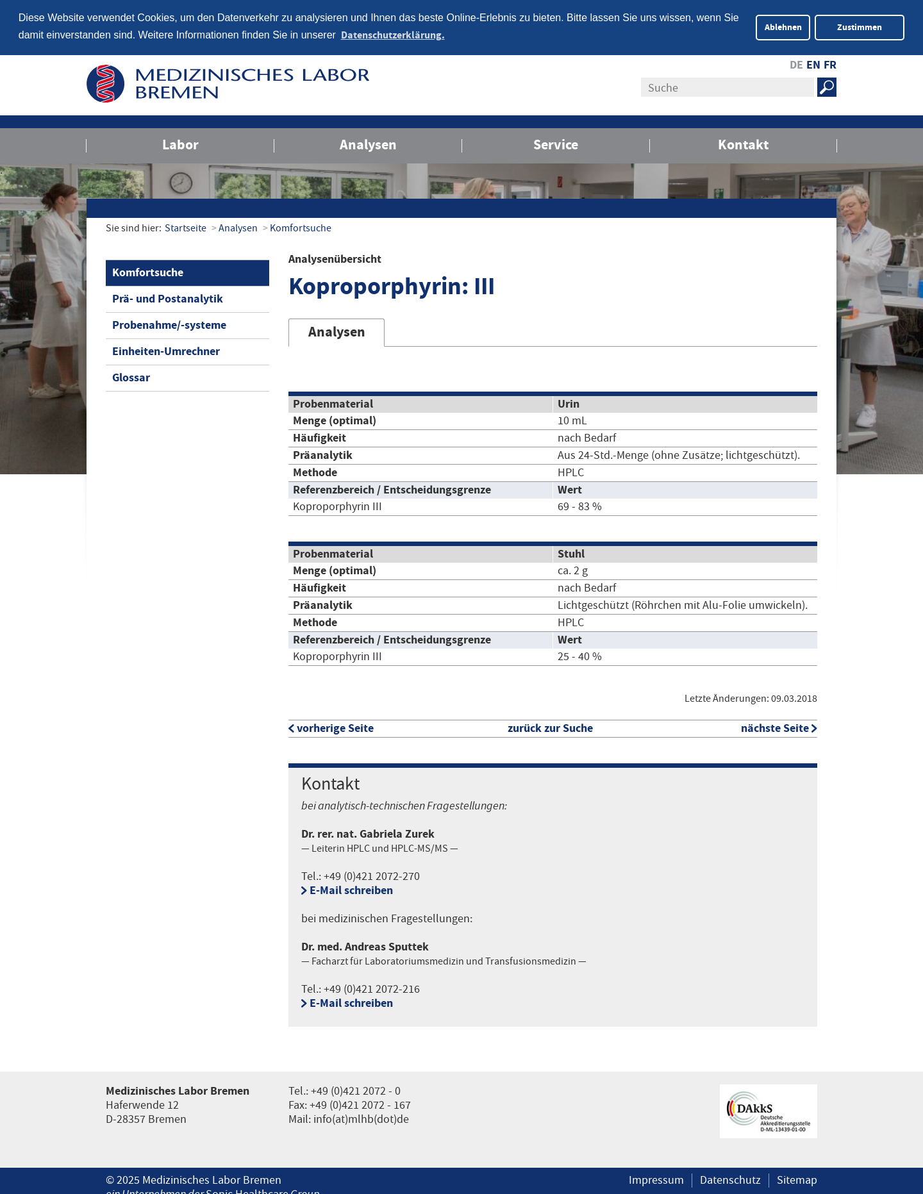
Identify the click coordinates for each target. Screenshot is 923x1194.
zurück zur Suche (550, 727)
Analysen (368, 144)
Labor (180, 144)
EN (813, 64)
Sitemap (797, 1179)
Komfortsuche (300, 227)
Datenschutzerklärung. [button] (393, 35)
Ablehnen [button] (783, 27)
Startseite (185, 227)
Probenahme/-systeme (169, 324)
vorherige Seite (335, 727)
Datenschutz (730, 1179)
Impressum (656, 1179)
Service (555, 144)
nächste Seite (775, 727)
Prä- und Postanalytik (167, 298)
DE (796, 64)
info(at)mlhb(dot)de (361, 1118)
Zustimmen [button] (859, 27)
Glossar (131, 377)
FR (830, 64)
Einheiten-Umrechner (166, 350)
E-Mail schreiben (351, 890)
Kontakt (743, 144)
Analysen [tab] (336, 331)
